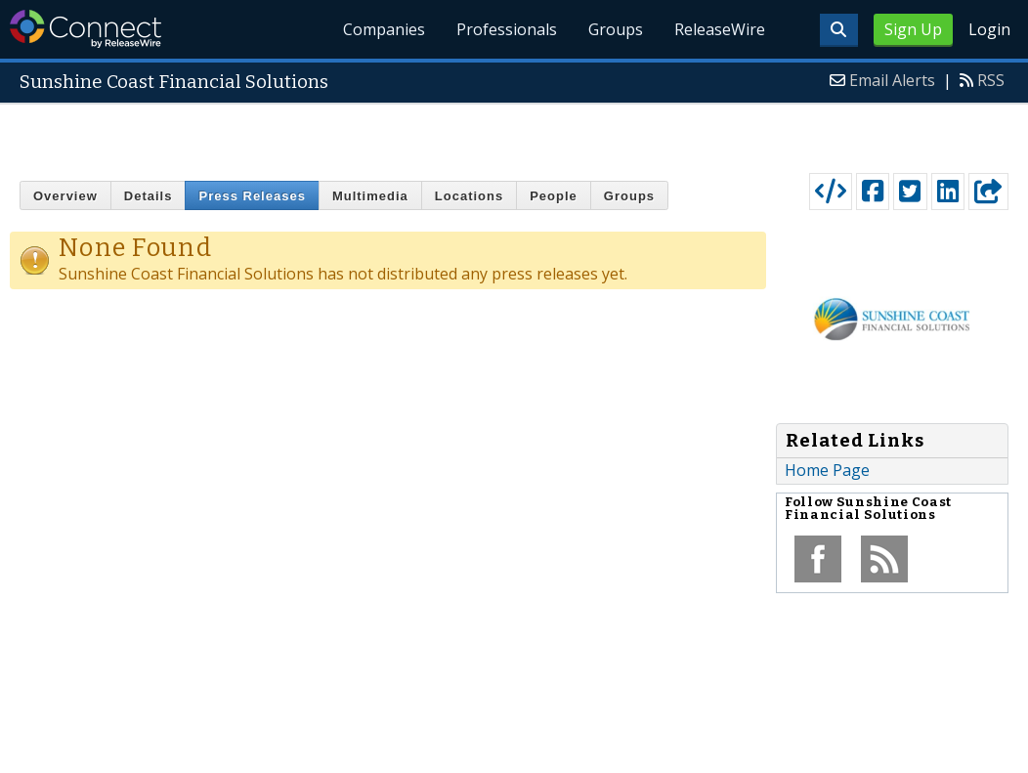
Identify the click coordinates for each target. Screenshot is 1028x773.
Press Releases (251, 196)
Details (148, 196)
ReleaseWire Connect (85, 29)
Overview (65, 196)
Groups (615, 29)
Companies (385, 29)
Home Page (827, 470)
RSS (991, 80)
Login (989, 29)
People (554, 196)
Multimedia (370, 196)
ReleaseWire (719, 29)
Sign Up (913, 29)
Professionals (507, 29)
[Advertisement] (514, 134)
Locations (469, 196)
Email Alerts (892, 80)
